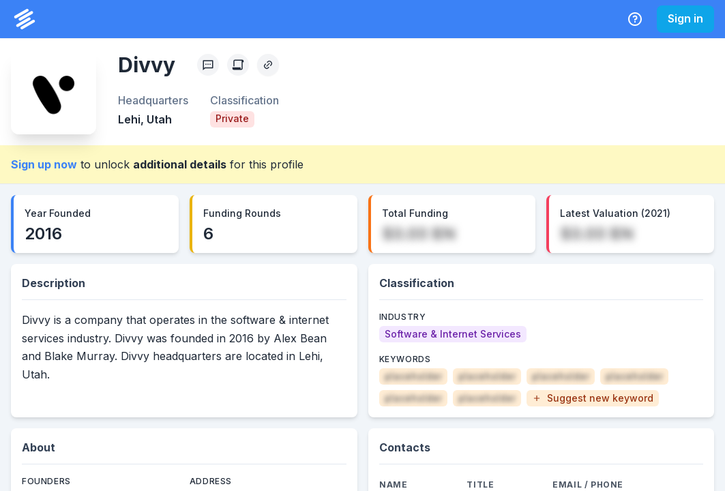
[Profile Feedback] (208, 65)
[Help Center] (635, 19)
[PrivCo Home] (24, 19)
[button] (593, 398)
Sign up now (44, 164)
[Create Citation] (238, 65)
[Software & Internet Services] (453, 334)
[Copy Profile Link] (268, 65)
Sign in (685, 18)
